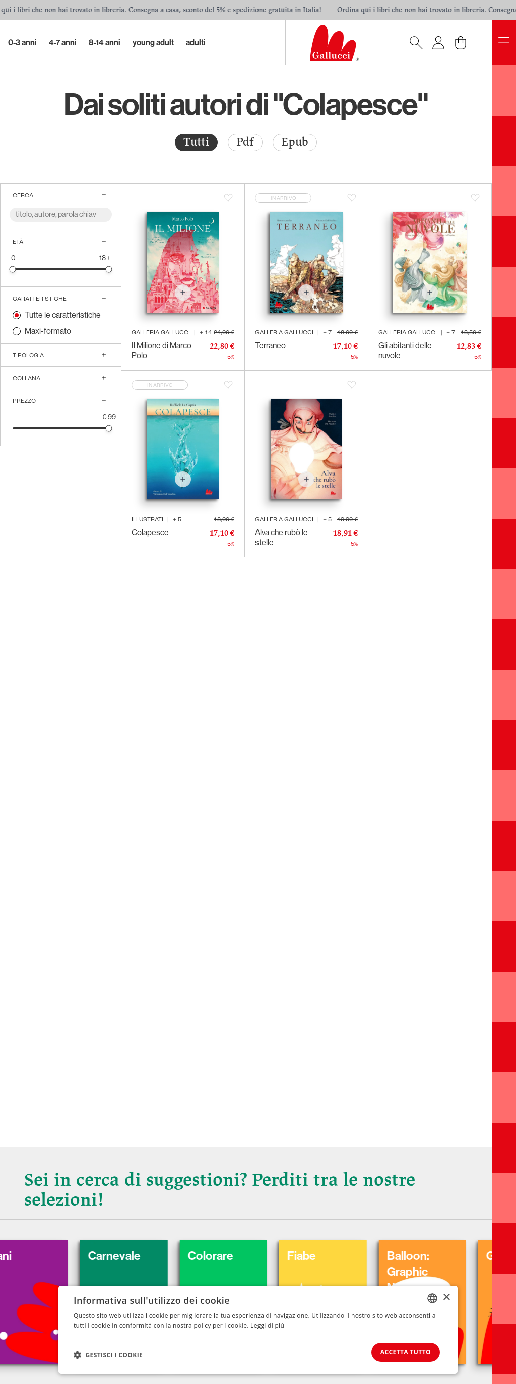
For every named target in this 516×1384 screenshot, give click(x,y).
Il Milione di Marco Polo (161, 350)
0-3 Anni (22, 42)
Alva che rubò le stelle (281, 537)
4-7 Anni (63, 42)
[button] (108, 1354)
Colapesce (150, 532)
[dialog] (258, 1329)
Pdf (245, 142)
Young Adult (153, 42)
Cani (26, 1254)
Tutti (196, 142)
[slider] (13, 269)
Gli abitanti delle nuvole (405, 350)
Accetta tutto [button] (402, 1351)
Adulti (196, 42)
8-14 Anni (104, 42)
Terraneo (270, 345)
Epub (294, 142)
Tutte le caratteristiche (63, 315)
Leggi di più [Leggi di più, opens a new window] (267, 1324)
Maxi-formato (48, 331)
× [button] (446, 1296)
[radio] (196, 142)
